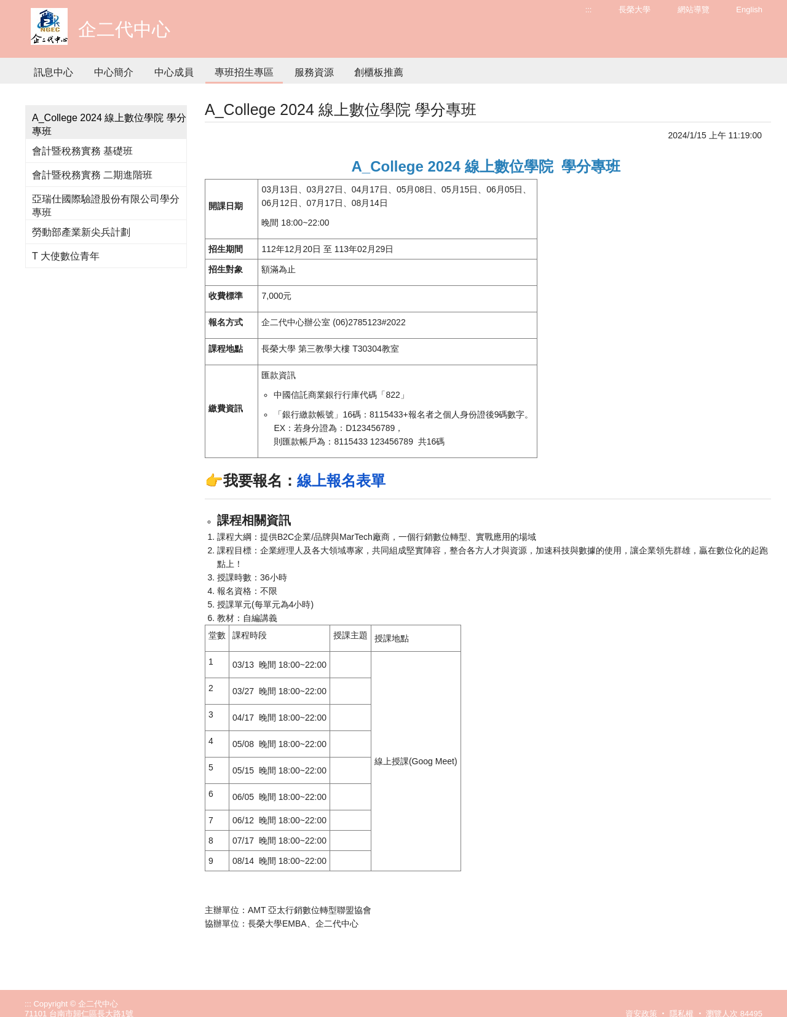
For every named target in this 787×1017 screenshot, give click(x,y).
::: (588, 9)
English (749, 9)
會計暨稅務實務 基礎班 (82, 151)
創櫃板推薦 (378, 72)
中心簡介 (113, 72)
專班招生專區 (244, 72)
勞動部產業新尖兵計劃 (81, 232)
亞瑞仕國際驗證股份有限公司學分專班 (106, 206)
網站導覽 (694, 9)
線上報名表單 (341, 480)
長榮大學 (635, 9)
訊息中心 (53, 72)
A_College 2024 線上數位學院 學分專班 (109, 125)
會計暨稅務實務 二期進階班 (92, 175)
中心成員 (174, 72)
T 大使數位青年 (66, 256)
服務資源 (314, 72)
